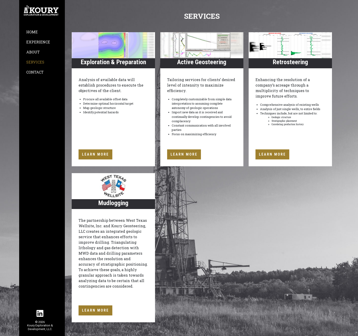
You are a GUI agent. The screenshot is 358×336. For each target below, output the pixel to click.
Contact (35, 72)
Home (32, 31)
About (33, 52)
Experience (38, 42)
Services (35, 62)
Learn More (95, 154)
